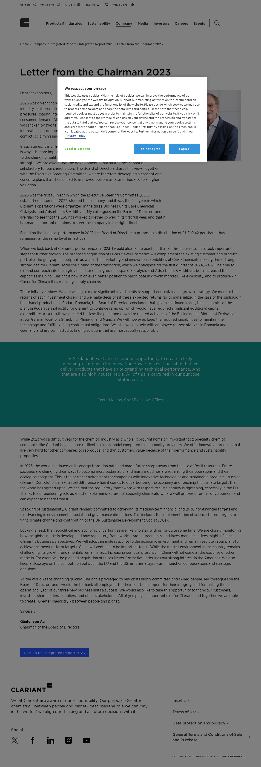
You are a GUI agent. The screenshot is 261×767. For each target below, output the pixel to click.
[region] (132, 119)
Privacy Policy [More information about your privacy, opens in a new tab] (75, 136)
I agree (184, 149)
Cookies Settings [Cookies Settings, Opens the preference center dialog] (77, 149)
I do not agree (149, 149)
